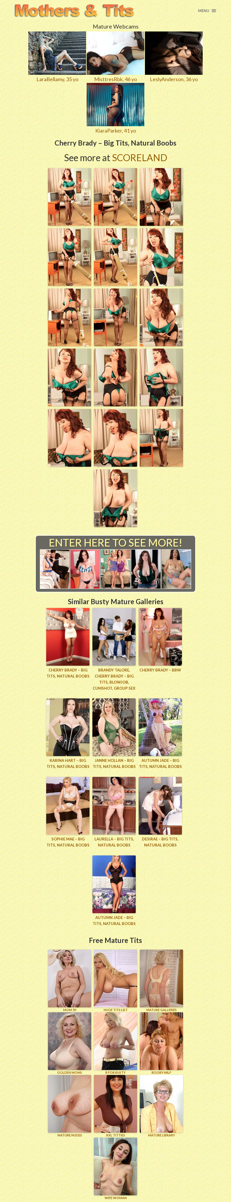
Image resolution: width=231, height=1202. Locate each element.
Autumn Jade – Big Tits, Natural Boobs (160, 763)
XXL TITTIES (115, 1106)
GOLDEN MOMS (69, 1043)
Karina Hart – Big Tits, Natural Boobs (68, 763)
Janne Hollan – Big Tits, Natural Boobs (114, 763)
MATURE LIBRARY (161, 1106)
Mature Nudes (69, 1106)
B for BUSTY (115, 1043)
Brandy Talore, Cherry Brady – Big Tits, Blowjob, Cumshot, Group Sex (114, 679)
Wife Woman (115, 1168)
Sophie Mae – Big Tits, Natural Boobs (68, 842)
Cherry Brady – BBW (160, 670)
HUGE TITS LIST (115, 980)
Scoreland (139, 157)
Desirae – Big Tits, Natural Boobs (160, 842)
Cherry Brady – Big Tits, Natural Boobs (68, 673)
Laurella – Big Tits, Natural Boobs (114, 842)
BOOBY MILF (161, 1043)
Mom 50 (69, 980)
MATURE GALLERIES (161, 980)
